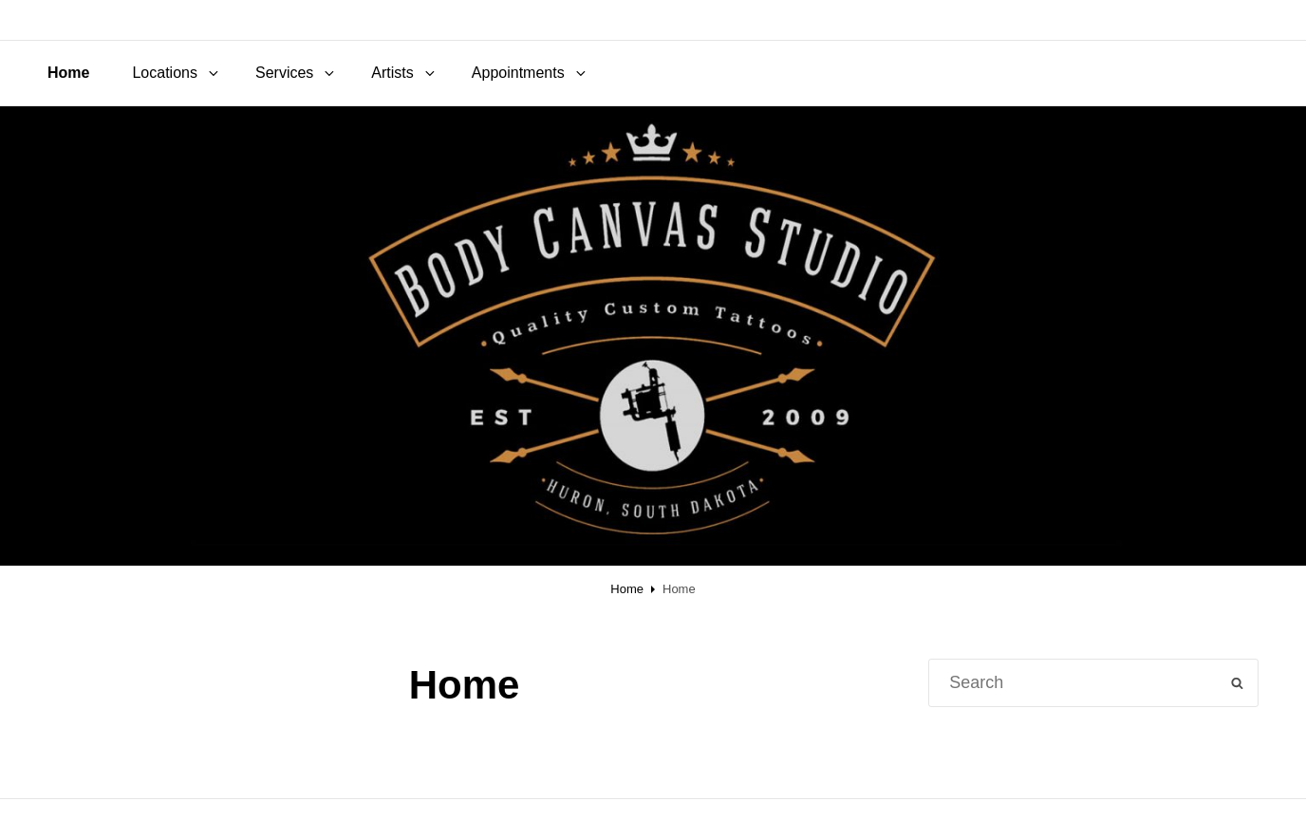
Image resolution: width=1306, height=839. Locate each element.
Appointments (530, 73)
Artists (404, 73)
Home (68, 73)
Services (296, 73)
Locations (176, 73)
